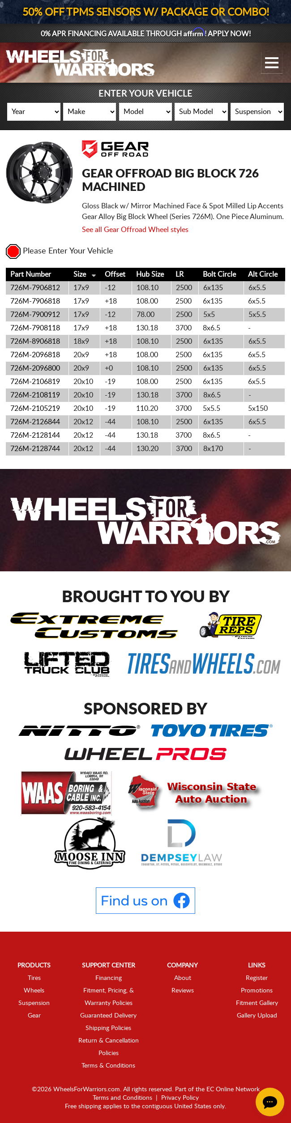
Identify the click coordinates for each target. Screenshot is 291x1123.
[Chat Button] (270, 1102)
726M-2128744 (35, 448)
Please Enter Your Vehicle (59, 251)
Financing (108, 978)
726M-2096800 (35, 368)
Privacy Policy (180, 1098)
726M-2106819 (35, 381)
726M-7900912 (35, 314)
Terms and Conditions (122, 1098)
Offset (115, 274)
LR (179, 274)
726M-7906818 (35, 301)
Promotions (257, 991)
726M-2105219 (35, 408)
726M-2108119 (35, 395)
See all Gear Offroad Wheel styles (135, 229)
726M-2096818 (35, 355)
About (182, 978)
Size (79, 274)
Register (257, 978)
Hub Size (150, 274)
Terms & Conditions (108, 1066)
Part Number (30, 274)
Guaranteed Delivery (108, 1016)
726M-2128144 (35, 435)
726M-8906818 (35, 341)
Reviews (182, 991)
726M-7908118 (35, 328)
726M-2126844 (35, 422)
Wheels (34, 991)
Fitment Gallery (257, 1003)
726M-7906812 (35, 287)
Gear (34, 1016)
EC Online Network (233, 1089)
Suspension (34, 1003)
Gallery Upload (257, 1016)
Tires (34, 978)
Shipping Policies (108, 1028)
